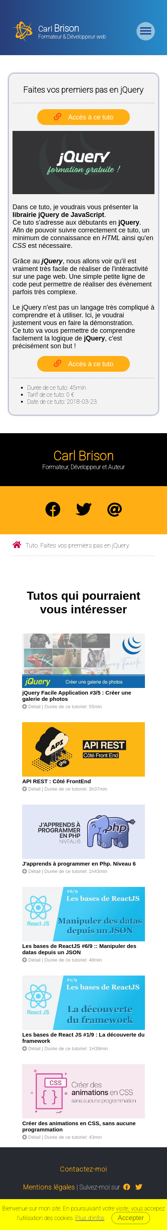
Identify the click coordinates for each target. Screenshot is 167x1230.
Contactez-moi (83, 1169)
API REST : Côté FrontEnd (56, 781)
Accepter (131, 1218)
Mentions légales (49, 1187)
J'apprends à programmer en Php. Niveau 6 (79, 863)
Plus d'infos (89, 1218)
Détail (31, 706)
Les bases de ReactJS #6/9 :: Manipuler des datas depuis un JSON (79, 949)
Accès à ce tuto (90, 117)
